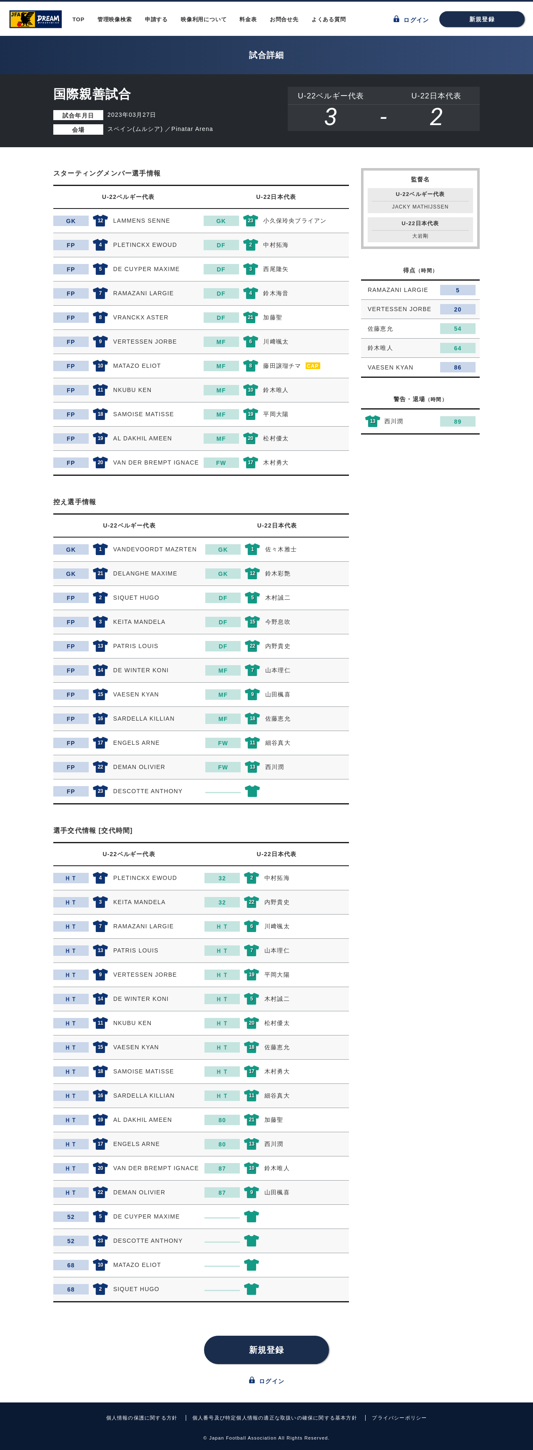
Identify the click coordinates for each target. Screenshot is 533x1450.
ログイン (411, 19)
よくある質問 (328, 19)
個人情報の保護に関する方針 (142, 1418)
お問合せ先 (284, 19)
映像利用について (204, 19)
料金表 (248, 19)
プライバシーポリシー (399, 1418)
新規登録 (482, 19)
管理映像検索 (114, 19)
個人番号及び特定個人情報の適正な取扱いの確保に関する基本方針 (274, 1418)
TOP (78, 19)
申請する (156, 19)
